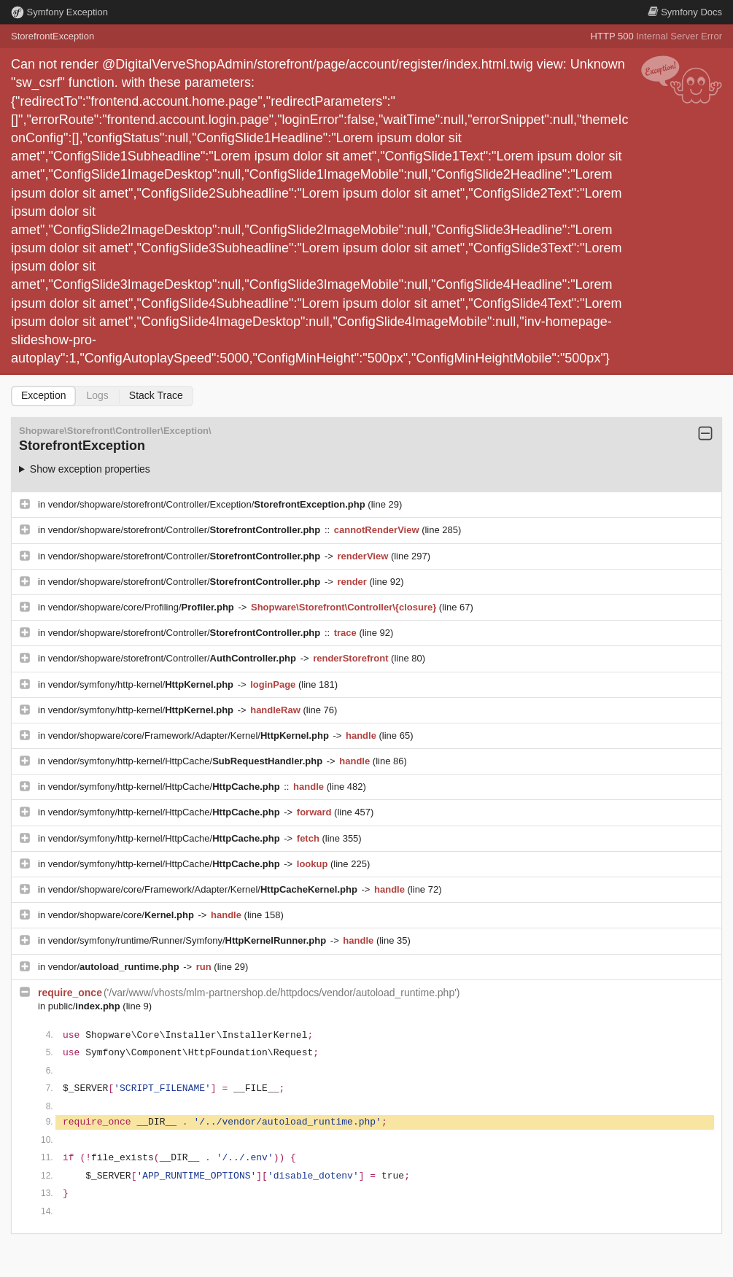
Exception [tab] (43, 395)
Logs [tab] (97, 395)
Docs (685, 12)
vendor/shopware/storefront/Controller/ (185, 529)
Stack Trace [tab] (156, 395)
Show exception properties (90, 469)
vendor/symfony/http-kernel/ (142, 684)
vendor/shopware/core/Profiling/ (142, 607)
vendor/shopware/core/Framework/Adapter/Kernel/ (190, 735)
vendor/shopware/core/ (122, 914)
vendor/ (115, 966)
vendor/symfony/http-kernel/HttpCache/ (186, 761)
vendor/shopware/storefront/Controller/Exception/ (208, 504)
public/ (85, 1006)
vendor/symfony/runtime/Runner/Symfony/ (188, 940)
